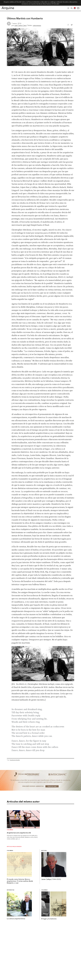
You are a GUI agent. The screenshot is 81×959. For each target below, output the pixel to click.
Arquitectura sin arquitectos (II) (19, 833)
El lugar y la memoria (48, 919)
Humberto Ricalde (15, 760)
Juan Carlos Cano (20, 25)
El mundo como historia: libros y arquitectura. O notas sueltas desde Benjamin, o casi (20, 881)
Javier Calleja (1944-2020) (51, 879)
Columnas (10, 829)
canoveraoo (37, 25)
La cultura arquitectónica (16, 919)
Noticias (44, 850)
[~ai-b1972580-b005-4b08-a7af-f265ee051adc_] (40, 790)
